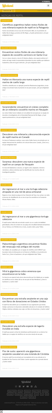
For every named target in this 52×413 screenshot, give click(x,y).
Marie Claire (36, 391)
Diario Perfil (12, 391)
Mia (47, 394)
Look (36, 394)
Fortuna (45, 391)
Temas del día (8, 11)
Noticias (27, 391)
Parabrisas (18, 394)
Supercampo (28, 394)
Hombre (10, 394)
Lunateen (24, 397)
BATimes (32, 397)
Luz (42, 394)
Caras (20, 391)
